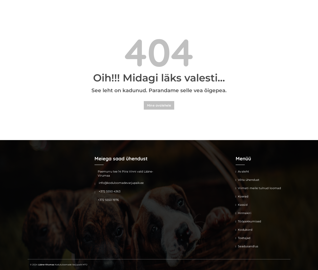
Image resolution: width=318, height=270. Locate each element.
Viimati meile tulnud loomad (259, 188)
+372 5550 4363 (109, 191)
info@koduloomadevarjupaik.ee (121, 183)
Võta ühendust (249, 180)
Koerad (243, 196)
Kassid (242, 205)
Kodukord (245, 229)
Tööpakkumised (249, 221)
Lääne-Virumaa (46, 264)
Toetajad (244, 238)
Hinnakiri (244, 213)
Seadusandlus (248, 246)
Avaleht (243, 171)
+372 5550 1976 (108, 200)
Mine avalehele (159, 106)
